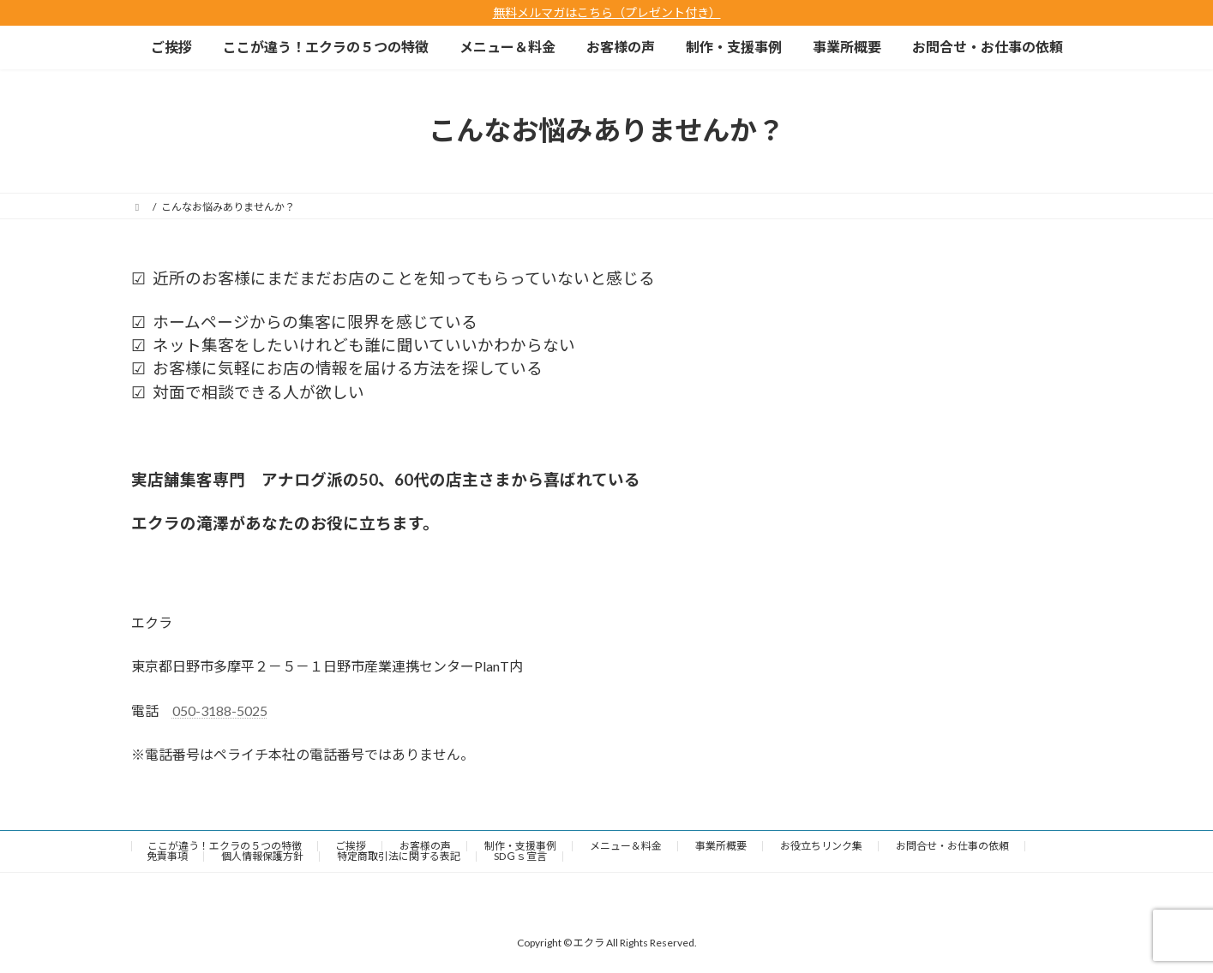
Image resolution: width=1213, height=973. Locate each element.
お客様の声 (425, 845)
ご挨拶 (350, 845)
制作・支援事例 (520, 845)
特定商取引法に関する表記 (398, 856)
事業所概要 (721, 845)
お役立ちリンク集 (821, 845)
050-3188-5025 (219, 710)
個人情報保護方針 (262, 856)
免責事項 (167, 856)
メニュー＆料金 (626, 845)
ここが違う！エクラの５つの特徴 (224, 845)
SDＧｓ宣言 (520, 856)
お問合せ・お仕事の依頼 (952, 845)
